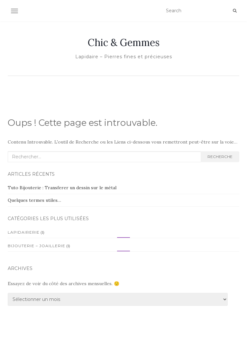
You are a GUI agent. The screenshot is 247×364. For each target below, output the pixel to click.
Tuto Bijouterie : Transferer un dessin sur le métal (62, 188)
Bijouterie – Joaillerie (36, 245)
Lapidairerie (24, 232)
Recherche (220, 156)
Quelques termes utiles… (34, 200)
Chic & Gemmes (124, 42)
